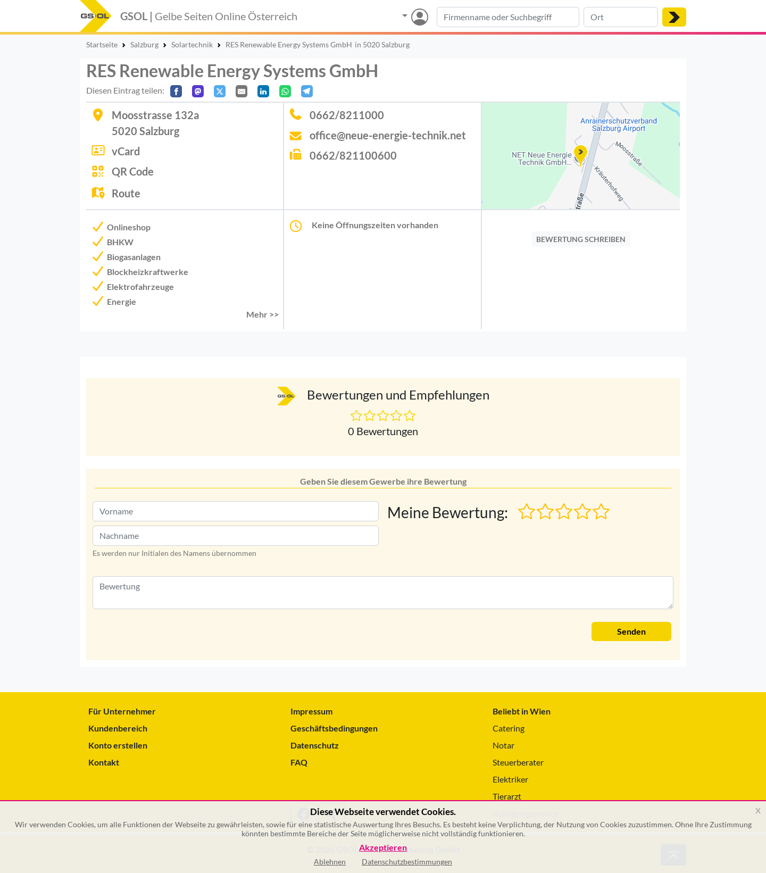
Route (126, 193)
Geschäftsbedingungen (334, 728)
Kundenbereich (117, 728)
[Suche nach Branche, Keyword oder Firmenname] (508, 17)
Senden (631, 631)
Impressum (311, 711)
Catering (508, 728)
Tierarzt (507, 796)
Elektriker (510, 779)
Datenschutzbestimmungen (407, 861)
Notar (503, 745)
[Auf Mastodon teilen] (198, 91)
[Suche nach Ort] (621, 17)
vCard (126, 151)
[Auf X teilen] (220, 91)
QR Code (133, 171)
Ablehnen (330, 861)
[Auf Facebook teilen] (176, 91)
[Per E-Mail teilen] (241, 91)
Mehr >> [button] (262, 314)
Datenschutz (314, 745)
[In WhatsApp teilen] (285, 91)
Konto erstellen (117, 745)
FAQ (298, 762)
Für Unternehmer (122, 711)
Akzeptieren (383, 847)
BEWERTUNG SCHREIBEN (581, 239)
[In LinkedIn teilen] (263, 91)
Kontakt (103, 762)
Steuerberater (518, 762)
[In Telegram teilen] (307, 91)
